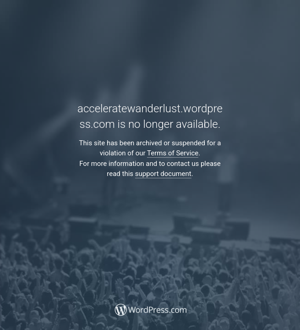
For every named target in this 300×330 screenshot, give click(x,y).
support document (163, 174)
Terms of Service (172, 153)
